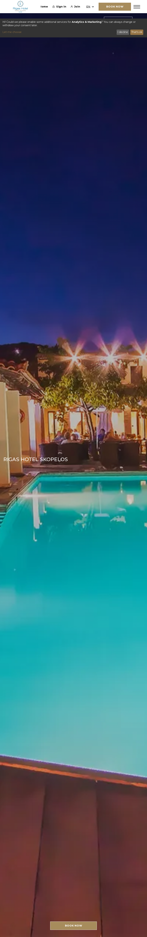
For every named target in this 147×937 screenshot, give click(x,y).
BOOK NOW (73, 925)
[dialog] (73, 28)
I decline (122, 32)
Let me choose (12, 32)
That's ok (136, 32)
